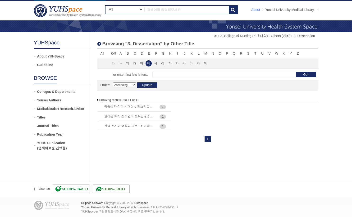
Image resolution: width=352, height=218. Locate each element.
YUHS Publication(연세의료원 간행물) (52, 145)
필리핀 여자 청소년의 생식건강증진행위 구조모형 (129, 116)
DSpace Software (92, 203)
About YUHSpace (50, 56)
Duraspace (141, 203)
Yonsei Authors (49, 100)
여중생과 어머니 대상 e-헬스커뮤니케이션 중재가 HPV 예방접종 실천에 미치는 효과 (129, 106)
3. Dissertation (304, 36)
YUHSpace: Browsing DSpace (68, 10)
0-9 (113, 53)
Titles (41, 117)
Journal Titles (48, 126)
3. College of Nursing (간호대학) (244, 36)
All (102, 53)
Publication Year (50, 134)
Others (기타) (281, 36)
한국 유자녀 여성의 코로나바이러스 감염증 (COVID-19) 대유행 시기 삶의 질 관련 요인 (129, 126)
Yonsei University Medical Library (289, 10)
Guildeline (45, 65)
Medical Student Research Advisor (60, 109)
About (255, 10)
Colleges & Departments (56, 92)
